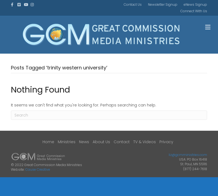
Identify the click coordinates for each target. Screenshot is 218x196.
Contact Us (133, 4)
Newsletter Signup (162, 4)
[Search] (109, 115)
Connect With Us (193, 11)
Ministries (66, 142)
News (84, 142)
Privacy (166, 142)
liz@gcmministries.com (188, 154)
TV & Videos (144, 142)
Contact (122, 142)
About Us (101, 142)
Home (48, 142)
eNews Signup (195, 4)
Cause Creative (37, 169)
